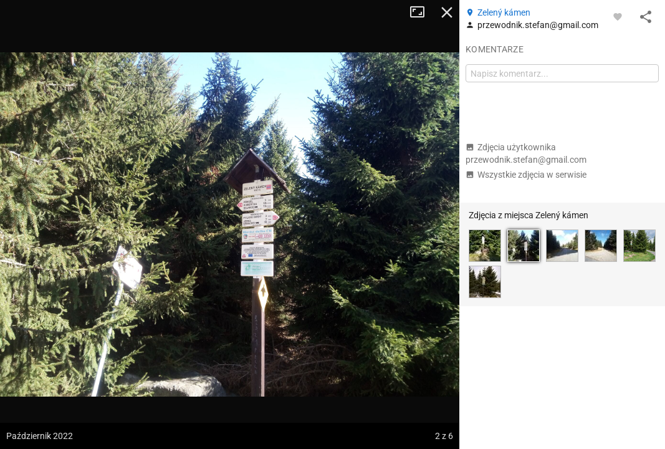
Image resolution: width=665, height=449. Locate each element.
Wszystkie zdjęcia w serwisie (526, 175)
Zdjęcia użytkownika (526, 153)
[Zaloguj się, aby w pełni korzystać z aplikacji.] (618, 16)
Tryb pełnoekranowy (421, 12)
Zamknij (446, 12)
